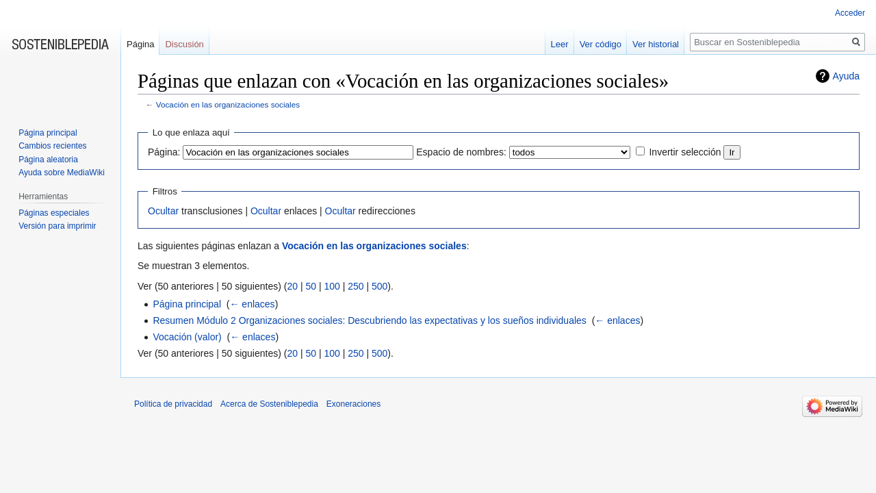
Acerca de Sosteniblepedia (269, 404)
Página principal (187, 304)
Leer (560, 44)
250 (355, 286)
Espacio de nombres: (461, 152)
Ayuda (846, 76)
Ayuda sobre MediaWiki (61, 172)
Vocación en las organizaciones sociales (228, 104)
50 (310, 286)
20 (292, 286)
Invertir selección (685, 152)
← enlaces (251, 304)
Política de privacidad (173, 404)
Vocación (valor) (187, 336)
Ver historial (655, 44)
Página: (164, 152)
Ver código (600, 44)
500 (379, 286)
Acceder (850, 13)
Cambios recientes (52, 146)
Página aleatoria (48, 159)
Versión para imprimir (57, 226)
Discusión (184, 44)
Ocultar (163, 210)
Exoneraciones (353, 404)
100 (331, 286)
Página (140, 44)
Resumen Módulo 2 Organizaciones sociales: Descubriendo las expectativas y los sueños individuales (369, 320)
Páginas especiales (53, 213)
